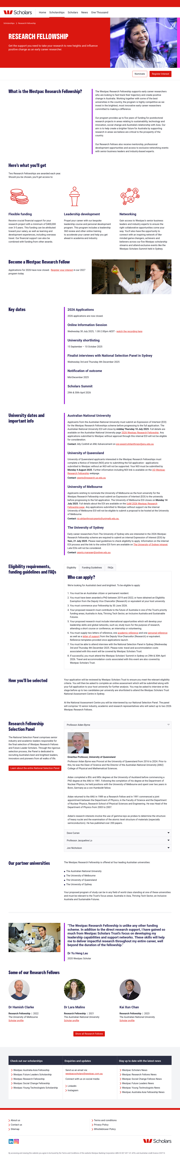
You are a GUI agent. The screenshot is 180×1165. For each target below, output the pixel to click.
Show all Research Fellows (89, 1033)
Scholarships (57, 12)
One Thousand (99, 12)
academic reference (128, 633)
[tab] (71, 567)
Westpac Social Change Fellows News (142, 1079)
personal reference (158, 633)
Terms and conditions (105, 1120)
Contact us (16, 1124)
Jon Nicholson (74, 848)
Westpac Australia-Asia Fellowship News (143, 1092)
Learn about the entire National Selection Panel (34, 768)
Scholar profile (16, 1020)
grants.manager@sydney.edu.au (94, 552)
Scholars (73, 12)
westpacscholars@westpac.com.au (84, 1073)
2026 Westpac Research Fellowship (140, 432)
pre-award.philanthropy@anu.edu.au (135, 444)
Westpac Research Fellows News (139, 1074)
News (84, 12)
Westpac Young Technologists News (141, 1087)
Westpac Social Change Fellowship (31, 1083)
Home (42, 12)
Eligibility (71, 567)
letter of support (91, 636)
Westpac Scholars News (134, 1070)
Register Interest (160, 73)
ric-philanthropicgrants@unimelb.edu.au (98, 518)
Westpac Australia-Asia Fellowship (31, 1070)
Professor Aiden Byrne (78, 725)
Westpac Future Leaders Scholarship (32, 1074)
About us (15, 1120)
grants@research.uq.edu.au (91, 477)
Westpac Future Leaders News (138, 1083)
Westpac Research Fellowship (29, 1079)
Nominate (140, 73)
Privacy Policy (101, 1124)
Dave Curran (73, 833)
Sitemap (15, 1129)
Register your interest (62, 270)
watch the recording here (129, 331)
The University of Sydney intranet (150, 544)
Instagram (73, 1090)
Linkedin (72, 1086)
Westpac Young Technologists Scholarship (35, 1087)
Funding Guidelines (92, 567)
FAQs (110, 567)
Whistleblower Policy (105, 1129)
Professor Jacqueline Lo (79, 840)
